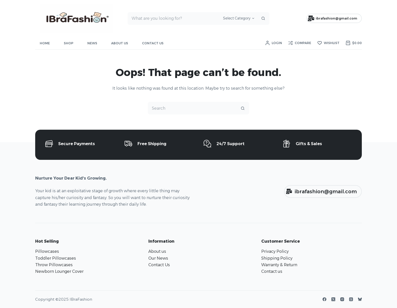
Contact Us (153, 43)
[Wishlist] (328, 43)
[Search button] (263, 18)
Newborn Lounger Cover (59, 271)
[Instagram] (342, 299)
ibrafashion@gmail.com (333, 18)
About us (157, 251)
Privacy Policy (275, 251)
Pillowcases (47, 251)
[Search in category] (238, 18)
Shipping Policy (276, 258)
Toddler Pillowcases (55, 258)
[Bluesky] (360, 299)
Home (45, 43)
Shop (68, 43)
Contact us (271, 271)
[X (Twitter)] (333, 299)
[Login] (273, 43)
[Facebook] (324, 299)
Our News (158, 258)
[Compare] (299, 43)
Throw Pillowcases (54, 264)
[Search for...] (173, 18)
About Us (119, 43)
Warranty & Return (279, 264)
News (92, 43)
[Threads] (351, 299)
